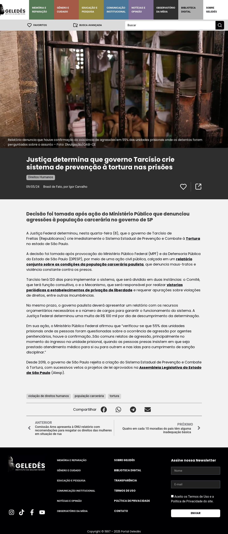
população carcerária (89, 396)
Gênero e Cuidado (63, 9)
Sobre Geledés (211, 9)
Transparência (125, 480)
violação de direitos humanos (48, 396)
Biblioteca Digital (188, 9)
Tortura (193, 238)
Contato (121, 511)
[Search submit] (220, 25)
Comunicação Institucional (116, 9)
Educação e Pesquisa (89, 9)
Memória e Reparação (39, 9)
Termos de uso (125, 490)
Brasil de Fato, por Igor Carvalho (65, 186)
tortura (114, 396)
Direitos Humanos (40, 177)
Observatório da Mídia (165, 9)
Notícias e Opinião (138, 9)
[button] (104, 409)
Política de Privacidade (132, 501)
